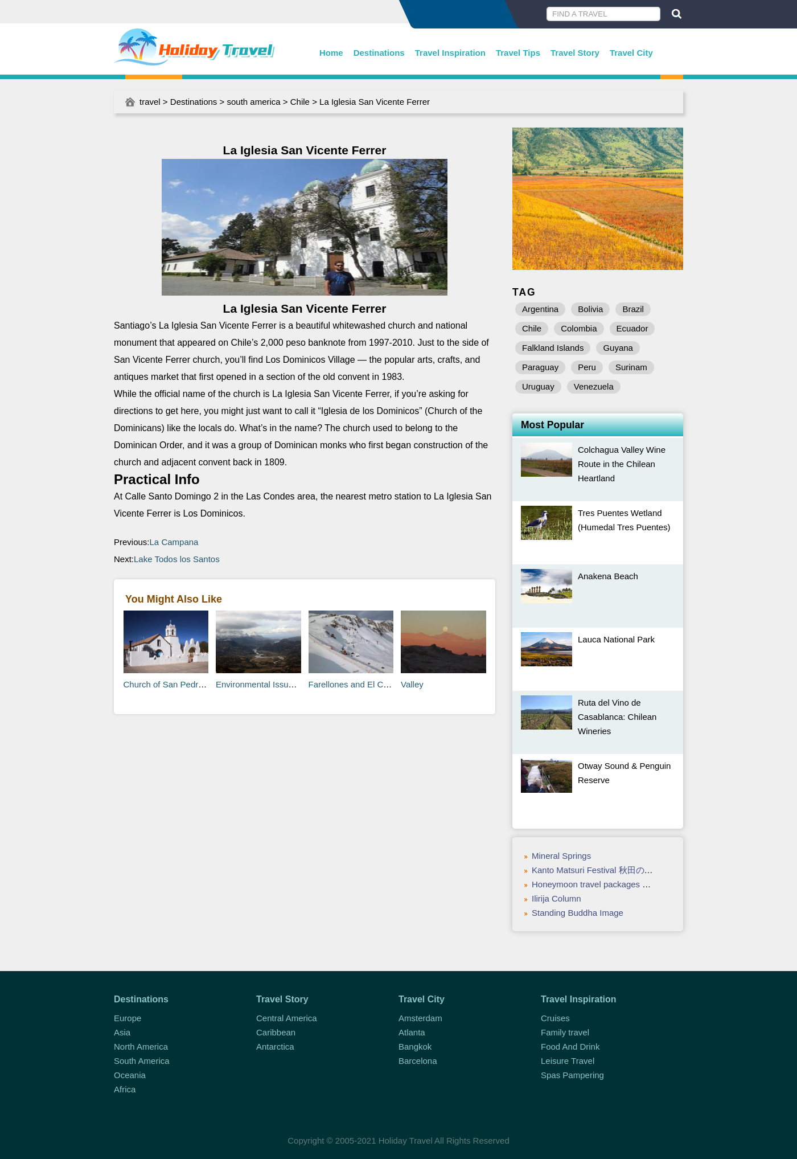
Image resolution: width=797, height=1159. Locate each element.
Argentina (540, 309)
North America (141, 1046)
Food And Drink (570, 1046)
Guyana (618, 348)
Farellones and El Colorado (360, 684)
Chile (300, 102)
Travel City (631, 53)
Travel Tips (518, 53)
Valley (412, 684)
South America (142, 1061)
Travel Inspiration (450, 53)
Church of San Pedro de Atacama (187, 684)
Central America (286, 1018)
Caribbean (275, 1032)
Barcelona (417, 1061)
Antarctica (275, 1046)
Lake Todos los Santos (177, 559)
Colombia (579, 328)
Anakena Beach (608, 576)
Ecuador (632, 328)
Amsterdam (420, 1018)
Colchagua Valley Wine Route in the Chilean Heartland (621, 464)
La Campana (174, 542)
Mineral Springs (561, 856)
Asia (122, 1032)
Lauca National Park (616, 639)
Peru (587, 367)
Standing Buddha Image (577, 913)
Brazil (633, 309)
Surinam (631, 367)
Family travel (565, 1032)
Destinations (379, 53)
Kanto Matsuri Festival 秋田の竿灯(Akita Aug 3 (619, 870)
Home (331, 53)
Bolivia (590, 309)
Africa (124, 1089)
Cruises (555, 1018)
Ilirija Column (556, 898)
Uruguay (538, 386)
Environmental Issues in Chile (272, 684)
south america (253, 102)
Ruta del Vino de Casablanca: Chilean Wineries (617, 717)
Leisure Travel (567, 1061)
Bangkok (415, 1046)
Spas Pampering (572, 1075)
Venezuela (594, 386)
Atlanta (411, 1032)
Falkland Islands (553, 348)
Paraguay (540, 367)
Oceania (130, 1075)
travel (150, 102)
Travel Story (574, 53)
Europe (127, 1018)
